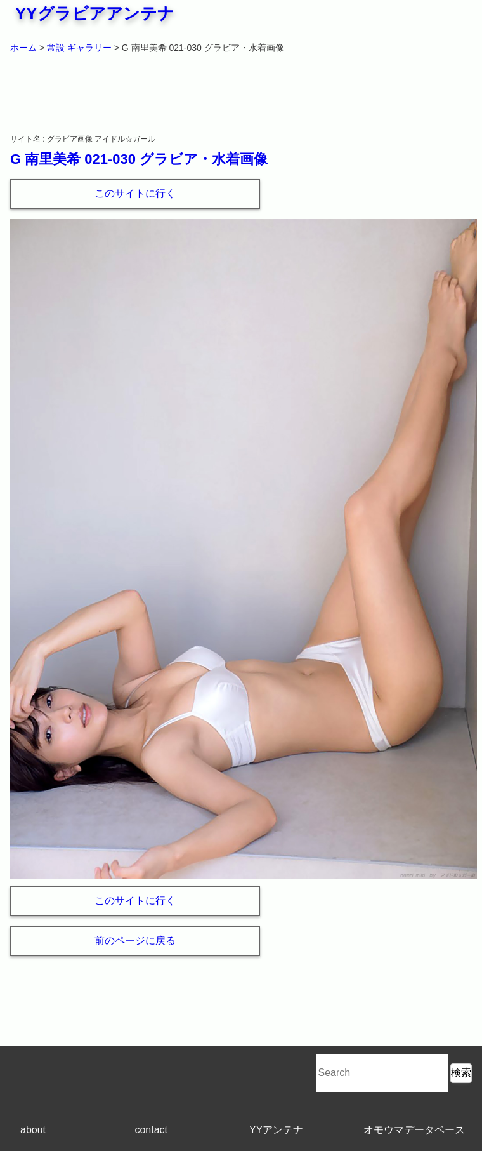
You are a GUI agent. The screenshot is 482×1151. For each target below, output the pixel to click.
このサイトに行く (135, 193)
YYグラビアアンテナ (94, 13)
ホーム (23, 48)
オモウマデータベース (414, 1129)
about (33, 1129)
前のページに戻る (135, 940)
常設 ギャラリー (79, 48)
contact (150, 1129)
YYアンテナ (276, 1129)
